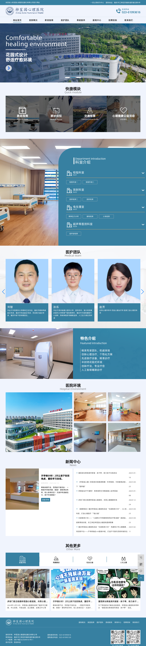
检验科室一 (73, 182)
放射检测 (90, 199)
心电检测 (106, 216)
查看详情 (45, 500)
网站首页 (17, 20)
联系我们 (128, 20)
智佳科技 (17, 642)
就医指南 (49, 20)
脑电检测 (90, 216)
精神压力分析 (74, 216)
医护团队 (65, 20)
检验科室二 (90, 182)
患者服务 (81, 20)
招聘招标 (112, 20)
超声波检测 (73, 233)
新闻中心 (97, 20)
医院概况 (33, 20)
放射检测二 (73, 199)
